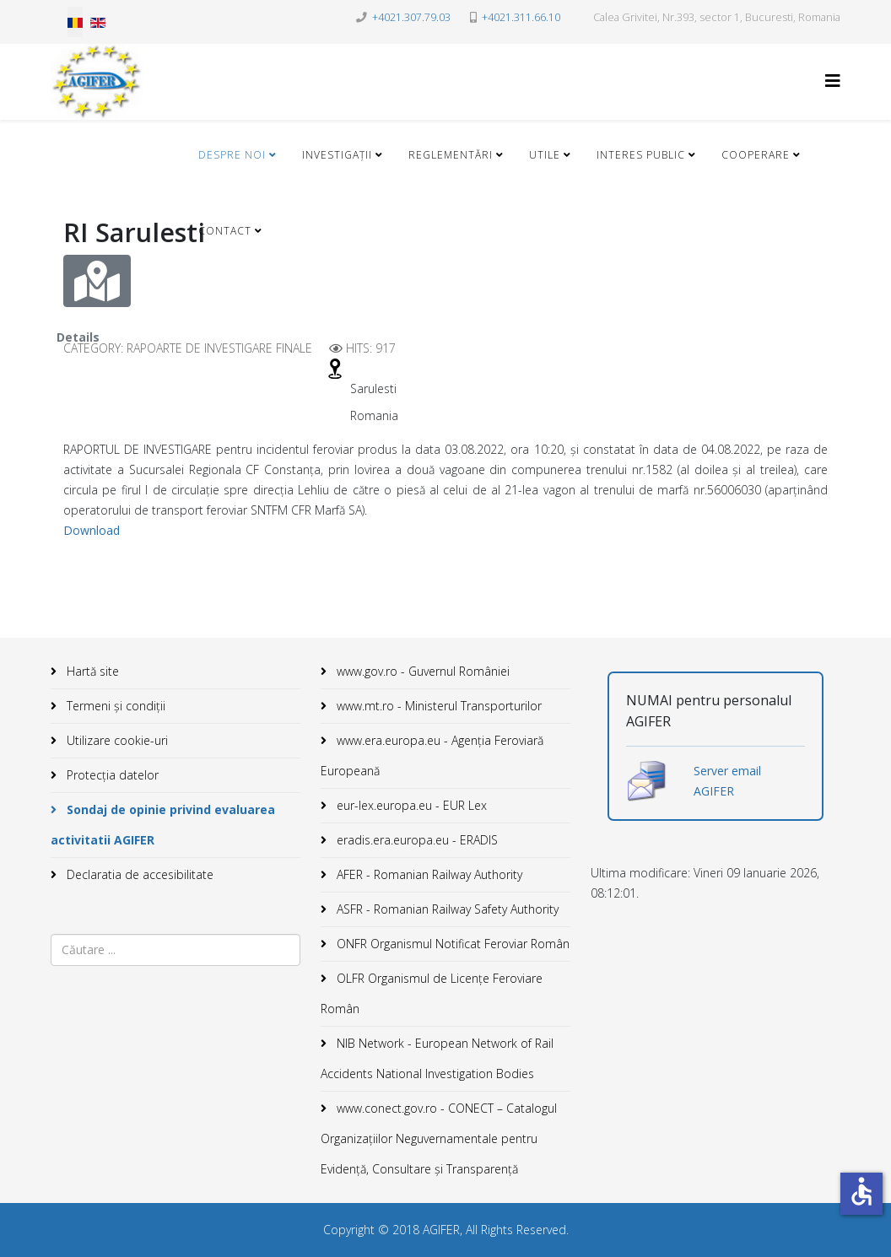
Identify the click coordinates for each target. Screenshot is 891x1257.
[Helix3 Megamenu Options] (832, 80)
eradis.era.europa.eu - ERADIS (415, 840)
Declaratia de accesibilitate (138, 874)
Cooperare (755, 155)
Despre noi (232, 155)
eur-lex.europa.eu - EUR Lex (410, 805)
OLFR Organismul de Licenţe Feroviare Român (432, 993)
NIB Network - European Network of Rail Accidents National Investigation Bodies (437, 1058)
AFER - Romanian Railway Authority (427, 874)
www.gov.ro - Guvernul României (421, 671)
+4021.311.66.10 (521, 17)
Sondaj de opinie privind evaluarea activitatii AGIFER (163, 824)
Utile (544, 155)
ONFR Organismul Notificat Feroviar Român (451, 944)
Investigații (337, 155)
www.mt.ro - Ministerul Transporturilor (437, 706)
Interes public (641, 155)
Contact (224, 231)
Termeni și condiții (114, 706)
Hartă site (91, 671)
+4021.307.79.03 (411, 17)
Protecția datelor (111, 775)
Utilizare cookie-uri (115, 740)
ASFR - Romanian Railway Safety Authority (446, 909)
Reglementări (450, 155)
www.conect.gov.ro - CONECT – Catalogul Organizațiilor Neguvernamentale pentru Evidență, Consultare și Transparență (439, 1138)
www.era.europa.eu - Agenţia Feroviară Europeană (432, 755)
